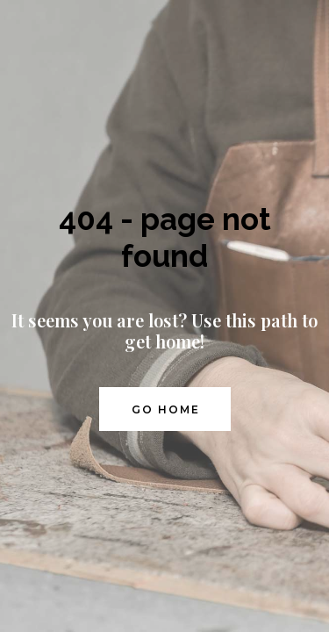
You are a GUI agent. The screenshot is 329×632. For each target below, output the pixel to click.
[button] (165, 409)
